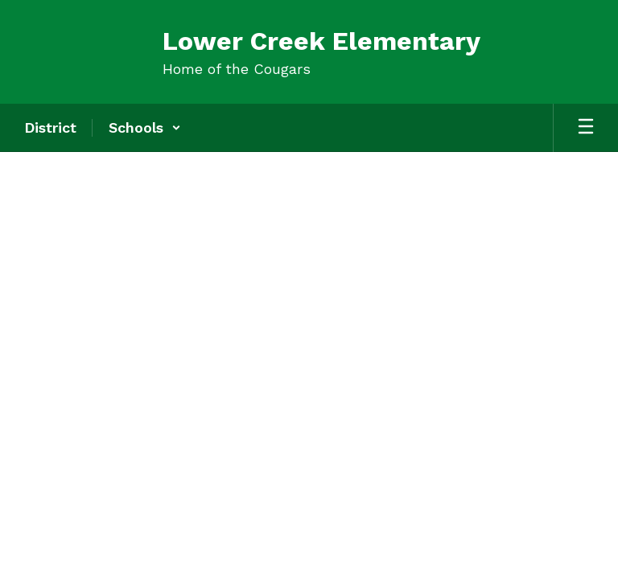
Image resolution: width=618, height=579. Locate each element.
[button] (145, 128)
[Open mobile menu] (586, 128)
